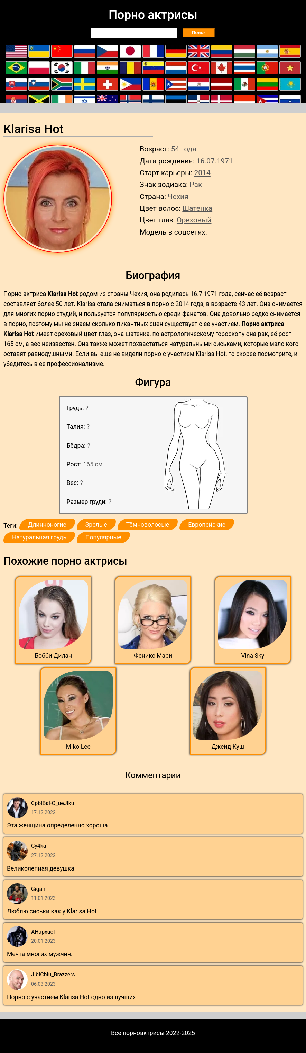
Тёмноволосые (147, 524)
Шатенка (197, 208)
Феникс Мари (153, 655)
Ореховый (194, 220)
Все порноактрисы (138, 1033)
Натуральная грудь (39, 537)
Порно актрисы (153, 15)
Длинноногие (47, 524)
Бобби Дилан (53, 655)
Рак (195, 184)
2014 (202, 172)
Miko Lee (78, 746)
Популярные (103, 537)
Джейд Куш (227, 746)
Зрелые (96, 524)
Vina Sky (252, 655)
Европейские (206, 524)
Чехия (178, 196)
